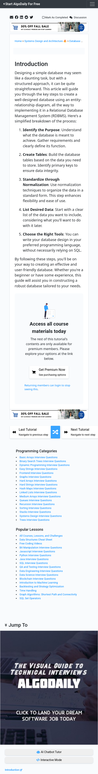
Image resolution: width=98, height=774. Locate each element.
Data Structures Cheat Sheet (36, 539)
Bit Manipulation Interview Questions (41, 547)
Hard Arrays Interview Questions (38, 480)
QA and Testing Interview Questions (40, 566)
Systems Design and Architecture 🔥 (45, 41)
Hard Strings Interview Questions (38, 484)
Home (18, 41)
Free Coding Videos (31, 543)
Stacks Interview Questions (35, 511)
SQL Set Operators (30, 598)
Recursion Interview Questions (37, 504)
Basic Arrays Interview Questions (38, 457)
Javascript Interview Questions (37, 551)
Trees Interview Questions (35, 519)
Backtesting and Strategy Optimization (42, 586)
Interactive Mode (49, 760)
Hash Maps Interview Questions (38, 488)
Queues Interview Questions (36, 500)
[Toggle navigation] (92, 4)
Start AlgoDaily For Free (21, 4)
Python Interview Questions (35, 555)
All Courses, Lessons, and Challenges (41, 535)
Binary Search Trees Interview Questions (43, 461)
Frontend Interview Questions (36, 473)
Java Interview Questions (34, 559)
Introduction (12, 769)
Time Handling (28, 590)
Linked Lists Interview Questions (38, 492)
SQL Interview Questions (34, 563)
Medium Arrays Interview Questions (40, 496)
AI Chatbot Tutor (49, 752)
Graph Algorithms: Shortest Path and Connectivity (48, 594)
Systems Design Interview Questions (41, 515)
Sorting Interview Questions (36, 508)
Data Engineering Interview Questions (41, 571)
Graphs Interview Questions (35, 476)
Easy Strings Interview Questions (38, 468)
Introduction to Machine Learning (39, 582)
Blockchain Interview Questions (38, 578)
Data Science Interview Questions (39, 574)
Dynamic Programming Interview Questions (45, 465)
